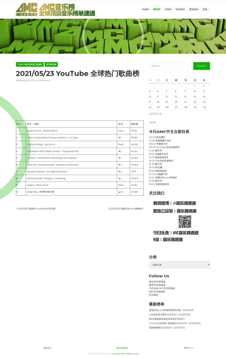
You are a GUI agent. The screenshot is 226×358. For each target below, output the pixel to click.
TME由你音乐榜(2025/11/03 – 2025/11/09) (169, 314)
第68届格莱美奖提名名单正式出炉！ (167, 319)
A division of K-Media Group (125, 353)
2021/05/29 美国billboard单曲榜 (125, 208)
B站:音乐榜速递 (157, 291)
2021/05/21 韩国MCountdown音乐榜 (36, 208)
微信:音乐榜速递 (157, 281)
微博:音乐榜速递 (157, 285)
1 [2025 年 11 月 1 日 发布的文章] (194, 86)
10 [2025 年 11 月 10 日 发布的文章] (150, 96)
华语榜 (145, 9)
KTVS (33, 80)
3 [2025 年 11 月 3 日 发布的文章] (149, 91)
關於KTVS (188, 348)
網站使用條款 (122, 348)
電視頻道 (193, 9)
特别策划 (180, 9)
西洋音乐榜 (51, 64)
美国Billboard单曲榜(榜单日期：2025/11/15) (171, 310)
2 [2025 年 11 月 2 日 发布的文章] (203, 86)
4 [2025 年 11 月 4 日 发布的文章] (157, 91)
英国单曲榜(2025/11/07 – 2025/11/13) (167, 327)
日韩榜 (167, 9)
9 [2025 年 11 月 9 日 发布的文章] (203, 91)
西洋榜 (156, 9)
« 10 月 (152, 122)
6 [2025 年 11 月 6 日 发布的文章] (175, 91)
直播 (205, 9)
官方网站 (153, 295)
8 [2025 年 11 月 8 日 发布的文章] (195, 91)
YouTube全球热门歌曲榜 (30, 64)
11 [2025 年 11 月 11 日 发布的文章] (157, 96)
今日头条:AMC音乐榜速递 (162, 288)
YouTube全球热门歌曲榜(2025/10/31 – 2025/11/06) (175, 323)
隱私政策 (47, 348)
